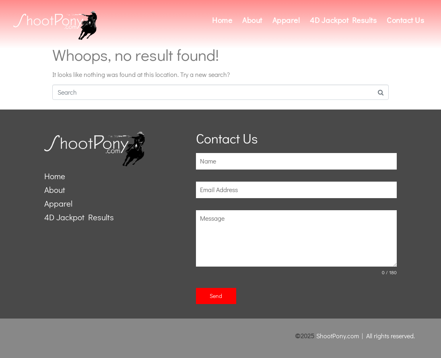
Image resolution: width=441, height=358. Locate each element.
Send (216, 296)
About (252, 20)
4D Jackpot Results (343, 20)
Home (222, 20)
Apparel (286, 20)
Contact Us (405, 20)
